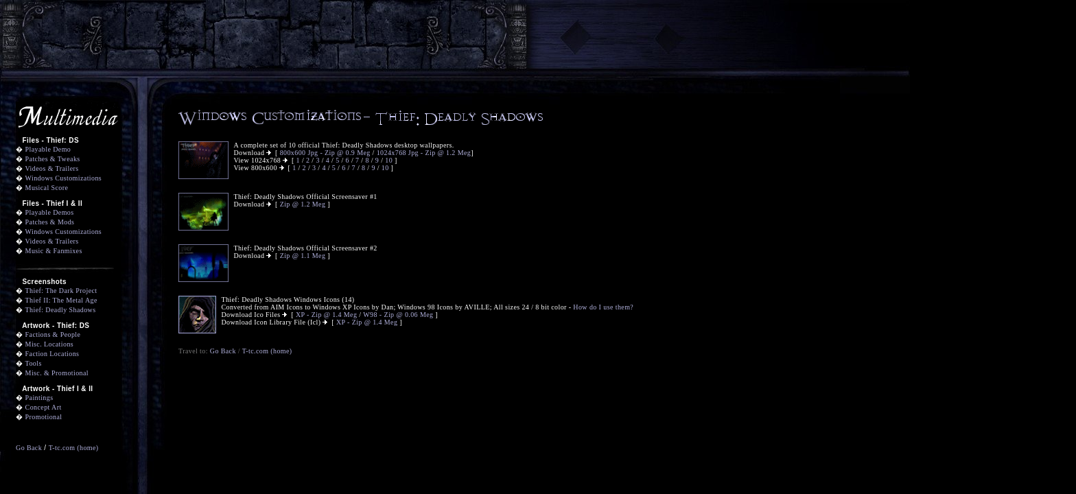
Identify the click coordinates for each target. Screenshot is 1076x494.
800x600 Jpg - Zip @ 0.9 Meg (325, 152)
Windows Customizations (63, 178)
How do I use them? (603, 307)
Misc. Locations (49, 344)
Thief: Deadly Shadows (60, 310)
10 (390, 160)
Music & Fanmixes (53, 251)
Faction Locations (52, 353)
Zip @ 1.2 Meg (303, 204)
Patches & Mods (50, 222)
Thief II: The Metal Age (61, 300)
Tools (33, 363)
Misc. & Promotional (57, 373)
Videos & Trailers (52, 168)
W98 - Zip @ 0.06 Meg (398, 314)
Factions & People (53, 334)
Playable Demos (49, 212)
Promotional (43, 417)
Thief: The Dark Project (61, 290)
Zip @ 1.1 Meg (303, 255)
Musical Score (47, 187)
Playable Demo (48, 149)
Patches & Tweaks (52, 159)
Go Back (29, 447)
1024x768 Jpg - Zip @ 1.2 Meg (424, 152)
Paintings (39, 397)
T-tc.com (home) (74, 447)
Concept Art (43, 407)
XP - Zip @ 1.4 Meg (326, 314)
